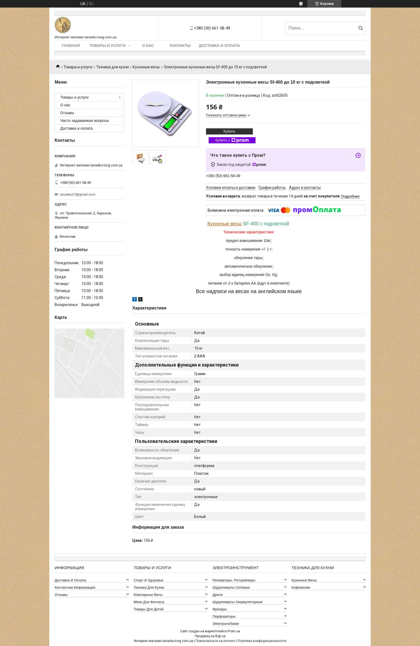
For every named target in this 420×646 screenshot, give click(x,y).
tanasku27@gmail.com (77, 194)
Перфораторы (224, 616)
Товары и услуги (107, 45)
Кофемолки (300, 587)
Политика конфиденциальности (262, 641)
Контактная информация (75, 587)
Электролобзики (226, 624)
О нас (148, 45)
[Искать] (360, 28)
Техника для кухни (112, 67)
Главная (71, 45)
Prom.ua (234, 631)
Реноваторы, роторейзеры (234, 580)
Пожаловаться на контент (215, 641)
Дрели (218, 595)
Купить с (232, 140)
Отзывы (67, 113)
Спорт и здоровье (148, 580)
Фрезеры (220, 609)
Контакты (180, 45)
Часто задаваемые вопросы (84, 120)
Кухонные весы (146, 67)
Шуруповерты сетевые (231, 587)
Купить (229, 131)
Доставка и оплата (219, 45)
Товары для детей (148, 609)
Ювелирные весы (148, 595)
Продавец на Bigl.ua (210, 636)
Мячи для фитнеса (149, 602)
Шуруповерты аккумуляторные (237, 602)
